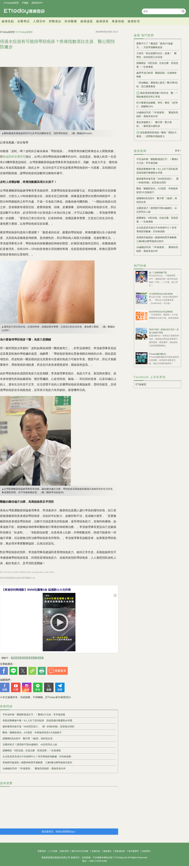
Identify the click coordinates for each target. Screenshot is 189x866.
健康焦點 (8, 21)
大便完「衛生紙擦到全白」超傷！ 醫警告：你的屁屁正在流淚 (156, 55)
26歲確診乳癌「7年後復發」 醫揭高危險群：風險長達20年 (34, 768)
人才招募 (53, 851)
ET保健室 (141, 384)
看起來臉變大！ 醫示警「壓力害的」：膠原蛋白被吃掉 (154, 124)
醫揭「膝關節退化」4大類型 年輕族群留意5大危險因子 (32, 732)
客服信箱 (96, 851)
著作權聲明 (133, 851)
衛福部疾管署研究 (14, 156)
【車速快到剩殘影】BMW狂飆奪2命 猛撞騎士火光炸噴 (36, 589)
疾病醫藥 (71, 21)
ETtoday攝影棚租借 (157, 354)
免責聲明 (146, 851)
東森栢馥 (118, 21)
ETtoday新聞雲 (11, 3)
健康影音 (134, 21)
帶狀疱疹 (16, 658)
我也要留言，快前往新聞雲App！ (59, 831)
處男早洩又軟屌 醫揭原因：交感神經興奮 (156, 74)
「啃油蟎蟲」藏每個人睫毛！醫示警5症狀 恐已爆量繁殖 (157, 84)
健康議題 (86, 21)
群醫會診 (55, 21)
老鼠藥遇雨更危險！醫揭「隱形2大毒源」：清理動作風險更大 (156, 134)
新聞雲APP (37, 3)
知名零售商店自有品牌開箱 (161, 311)
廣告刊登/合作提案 (80, 851)
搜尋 (183, 11)
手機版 (25, 3)
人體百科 (39, 21)
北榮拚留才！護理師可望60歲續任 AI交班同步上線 (30, 744)
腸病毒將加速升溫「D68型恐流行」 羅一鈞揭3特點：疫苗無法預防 (38, 726)
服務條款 (107, 851)
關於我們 (65, 851)
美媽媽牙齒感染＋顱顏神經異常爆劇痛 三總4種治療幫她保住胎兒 (37, 762)
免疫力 (32, 658)
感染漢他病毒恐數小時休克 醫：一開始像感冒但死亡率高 (157, 94)
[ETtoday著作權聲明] (57, 697)
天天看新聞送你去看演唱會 (161, 294)
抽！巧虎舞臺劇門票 (158, 272)
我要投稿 (42, 851)
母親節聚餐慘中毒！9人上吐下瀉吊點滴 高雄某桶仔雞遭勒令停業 (37, 720)
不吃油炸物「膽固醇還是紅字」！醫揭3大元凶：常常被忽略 (34, 714)
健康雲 (24, 11)
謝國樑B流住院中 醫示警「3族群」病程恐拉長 (28, 738)
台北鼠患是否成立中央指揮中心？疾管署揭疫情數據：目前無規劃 (37, 756)
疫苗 (40, 658)
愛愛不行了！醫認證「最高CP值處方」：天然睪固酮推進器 (154, 45)
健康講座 (102, 21)
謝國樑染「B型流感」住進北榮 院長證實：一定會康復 (32, 750)
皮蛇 (25, 658)
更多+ (178, 150)
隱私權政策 (120, 851)
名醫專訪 (23, 21)
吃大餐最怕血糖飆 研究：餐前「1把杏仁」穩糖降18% (157, 104)
